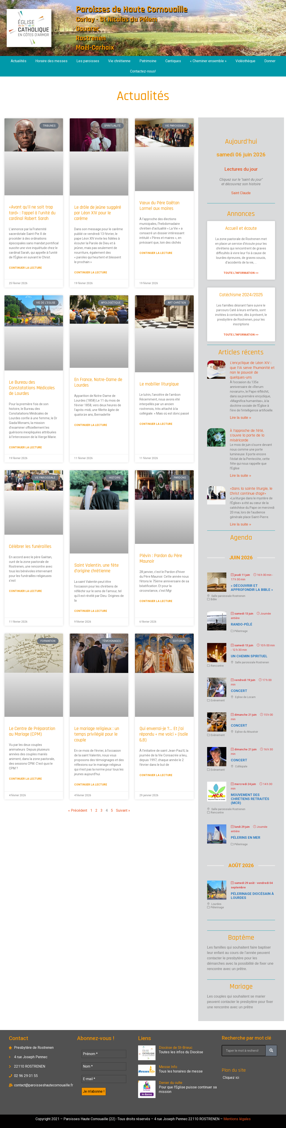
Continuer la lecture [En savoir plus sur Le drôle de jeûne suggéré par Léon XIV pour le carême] (90, 272)
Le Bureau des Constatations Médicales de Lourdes (32, 387)
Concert (239, 691)
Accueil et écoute (241, 228)
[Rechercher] (271, 1050)
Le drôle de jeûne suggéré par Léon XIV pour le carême (97, 212)
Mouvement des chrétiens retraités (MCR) (250, 799)
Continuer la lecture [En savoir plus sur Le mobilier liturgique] (155, 424)
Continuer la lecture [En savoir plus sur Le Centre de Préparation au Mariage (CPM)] (25, 778)
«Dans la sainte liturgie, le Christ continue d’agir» (251, 491)
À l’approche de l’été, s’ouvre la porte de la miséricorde (247, 435)
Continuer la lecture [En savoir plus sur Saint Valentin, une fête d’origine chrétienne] (90, 611)
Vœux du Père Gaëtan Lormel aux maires (159, 205)
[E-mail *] (104, 1079)
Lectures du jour (241, 169)
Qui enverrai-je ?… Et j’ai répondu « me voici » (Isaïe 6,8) (163, 734)
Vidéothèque (245, 61)
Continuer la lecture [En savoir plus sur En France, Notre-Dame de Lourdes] (90, 425)
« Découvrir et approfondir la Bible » (252, 588)
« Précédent (77, 810)
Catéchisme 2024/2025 (241, 295)
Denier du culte (170, 1083)
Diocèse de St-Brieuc (175, 1047)
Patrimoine (147, 61)
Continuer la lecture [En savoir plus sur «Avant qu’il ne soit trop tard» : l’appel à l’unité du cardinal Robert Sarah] (25, 267)
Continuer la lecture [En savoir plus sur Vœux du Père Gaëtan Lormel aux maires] (155, 253)
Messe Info (168, 1067)
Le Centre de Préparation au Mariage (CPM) (32, 731)
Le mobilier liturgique (159, 384)
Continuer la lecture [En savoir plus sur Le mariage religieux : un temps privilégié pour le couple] (90, 784)
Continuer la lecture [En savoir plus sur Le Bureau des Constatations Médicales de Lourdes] (25, 447)
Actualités (18, 61)
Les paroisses (87, 61)
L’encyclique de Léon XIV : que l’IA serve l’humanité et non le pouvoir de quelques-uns (252, 370)
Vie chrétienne (119, 61)
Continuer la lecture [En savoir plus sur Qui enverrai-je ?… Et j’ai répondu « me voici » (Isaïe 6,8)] (155, 775)
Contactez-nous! (143, 71)
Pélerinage (241, 631)
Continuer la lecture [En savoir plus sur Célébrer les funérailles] (25, 591)
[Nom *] (104, 1066)
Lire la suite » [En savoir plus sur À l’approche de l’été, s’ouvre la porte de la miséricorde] (240, 475)
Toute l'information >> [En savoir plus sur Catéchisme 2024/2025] (241, 334)
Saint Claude (241, 193)
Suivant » (123, 810)
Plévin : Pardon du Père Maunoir (160, 558)
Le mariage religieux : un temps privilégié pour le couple (96, 734)
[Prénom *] (104, 1054)
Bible (214, 599)
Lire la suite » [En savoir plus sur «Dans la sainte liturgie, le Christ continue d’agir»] (240, 524)
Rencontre (217, 665)
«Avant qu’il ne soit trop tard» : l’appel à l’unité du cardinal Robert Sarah (32, 212)
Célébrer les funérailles (30, 546)
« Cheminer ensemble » (208, 61)
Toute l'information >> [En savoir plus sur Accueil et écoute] (241, 273)
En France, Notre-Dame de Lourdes (98, 382)
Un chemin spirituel (249, 656)
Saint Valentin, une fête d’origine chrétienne (96, 568)
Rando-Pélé (241, 624)
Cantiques (173, 61)
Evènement (218, 700)
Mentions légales (237, 1119)
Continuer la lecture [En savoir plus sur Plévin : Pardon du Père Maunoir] (155, 601)
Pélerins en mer (245, 838)
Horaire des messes (51, 61)
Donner (269, 61)
